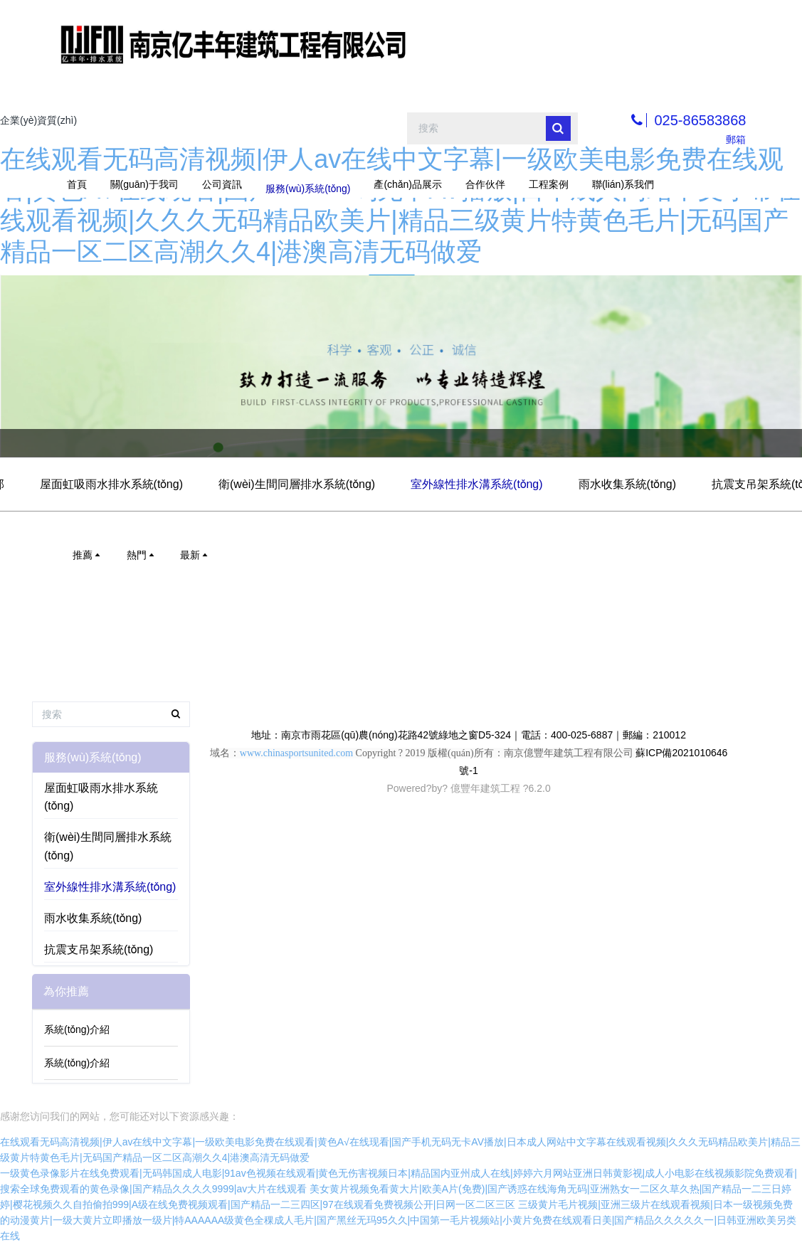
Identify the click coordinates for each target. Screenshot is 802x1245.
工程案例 (549, 184)
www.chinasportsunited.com (296, 753)
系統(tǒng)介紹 (77, 1029)
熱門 (142, 555)
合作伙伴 (485, 184)
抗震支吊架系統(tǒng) (98, 949)
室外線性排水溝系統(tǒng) (476, 484)
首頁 (77, 184)
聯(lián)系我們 (623, 184)
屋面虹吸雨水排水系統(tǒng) (111, 484)
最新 (195, 555)
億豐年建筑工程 (485, 788)
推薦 (87, 555)
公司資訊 (222, 184)
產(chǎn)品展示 (408, 184)
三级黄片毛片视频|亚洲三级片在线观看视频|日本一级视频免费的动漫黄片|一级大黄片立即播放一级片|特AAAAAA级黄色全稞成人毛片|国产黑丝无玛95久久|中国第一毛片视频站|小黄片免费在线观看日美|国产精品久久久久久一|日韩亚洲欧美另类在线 (398, 1220)
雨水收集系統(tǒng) (627, 484)
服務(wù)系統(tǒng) (307, 184)
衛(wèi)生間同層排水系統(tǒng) (296, 484)
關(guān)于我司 (144, 184)
